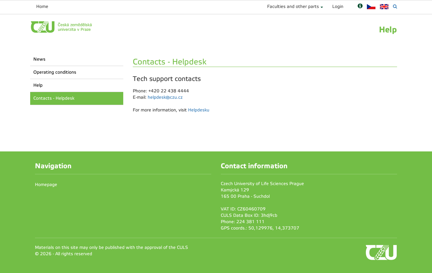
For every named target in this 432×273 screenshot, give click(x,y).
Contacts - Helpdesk (53, 98)
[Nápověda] (360, 6)
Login (337, 6)
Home (42, 6)
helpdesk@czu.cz (165, 97)
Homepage (46, 184)
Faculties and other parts (293, 6)
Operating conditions (54, 72)
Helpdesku (198, 110)
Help (38, 85)
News (39, 59)
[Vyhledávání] (395, 6)
